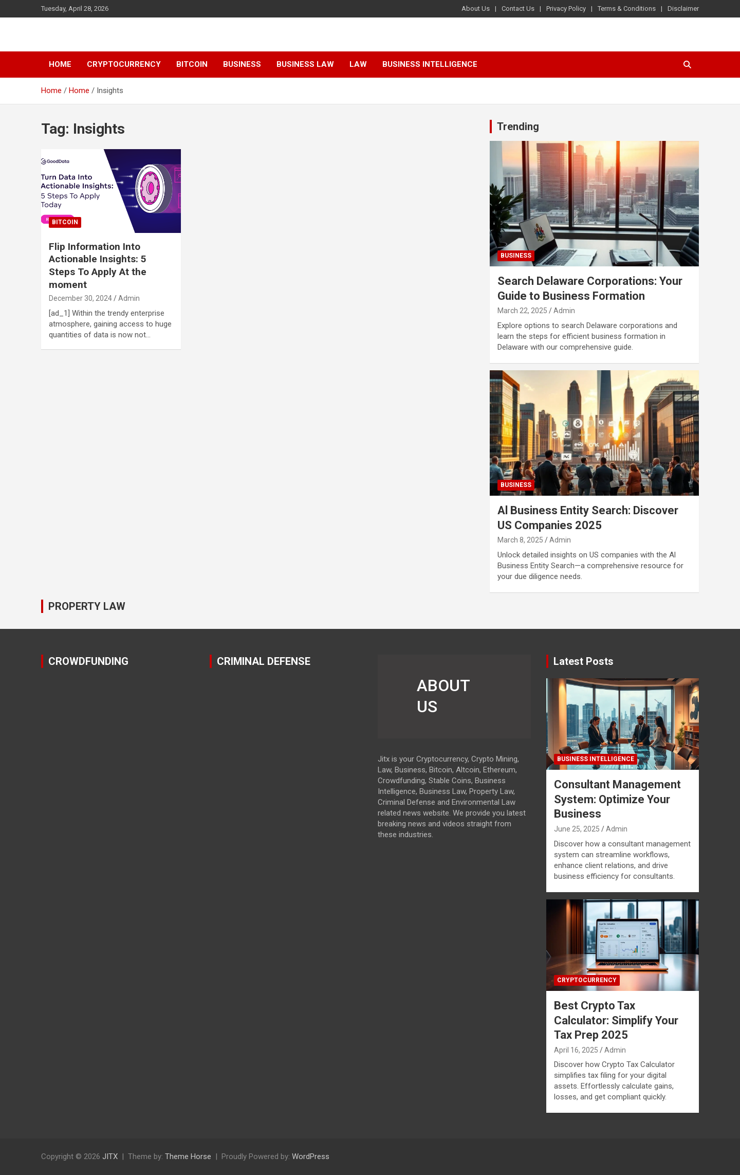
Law (358, 64)
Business (242, 64)
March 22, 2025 (522, 310)
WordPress (310, 1156)
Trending (518, 126)
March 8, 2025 (520, 540)
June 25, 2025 (577, 829)
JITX (110, 1156)
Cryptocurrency (124, 64)
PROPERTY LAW (86, 606)
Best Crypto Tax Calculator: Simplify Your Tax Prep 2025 (616, 1020)
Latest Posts (583, 661)
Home (60, 64)
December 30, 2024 (80, 298)
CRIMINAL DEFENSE (263, 661)
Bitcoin (192, 64)
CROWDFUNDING (88, 661)
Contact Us (518, 8)
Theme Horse (188, 1156)
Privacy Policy (566, 8)
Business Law (305, 64)
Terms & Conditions (627, 8)
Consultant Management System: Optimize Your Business (617, 799)
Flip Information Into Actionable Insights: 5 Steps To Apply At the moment (97, 266)
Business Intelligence (429, 64)
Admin (129, 298)
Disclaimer (683, 8)
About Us (475, 8)
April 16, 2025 (576, 1050)
